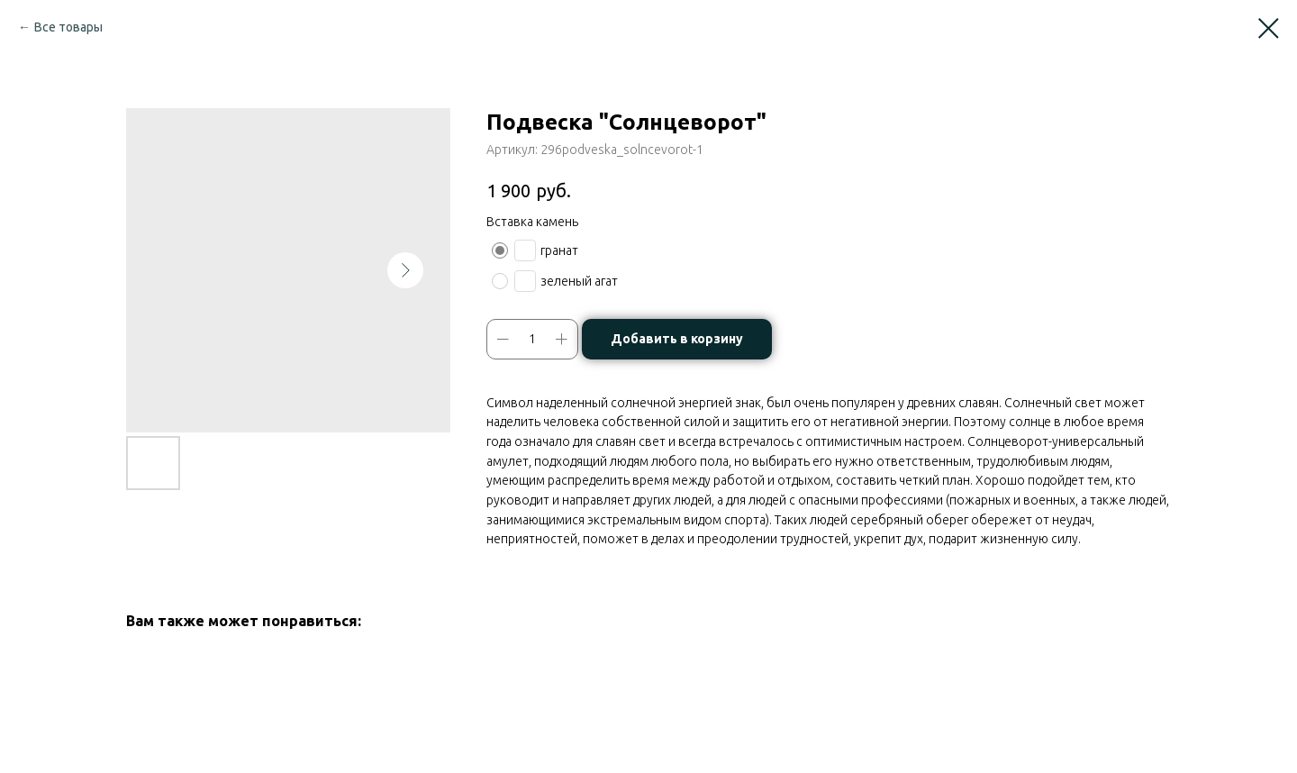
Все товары (68, 27)
